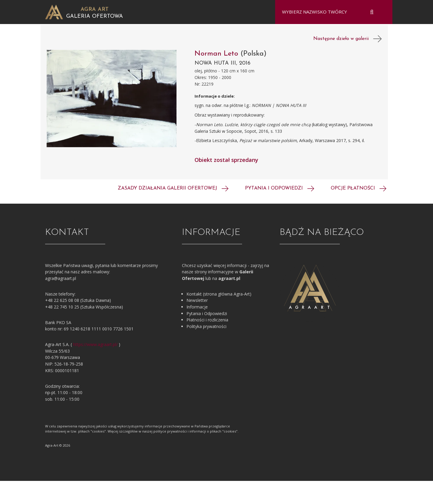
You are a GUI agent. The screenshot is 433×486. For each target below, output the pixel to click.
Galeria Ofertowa (94, 16)
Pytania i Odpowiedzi (206, 318)
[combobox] (330, 12)
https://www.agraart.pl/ (95, 349)
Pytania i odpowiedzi (279, 193)
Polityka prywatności (206, 331)
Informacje (197, 312)
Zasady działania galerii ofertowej (173, 193)
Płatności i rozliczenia (207, 325)
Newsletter (197, 305)
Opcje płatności (358, 193)
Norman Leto (218, 58)
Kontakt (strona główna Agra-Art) (218, 299)
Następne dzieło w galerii (347, 43)
